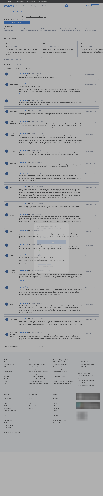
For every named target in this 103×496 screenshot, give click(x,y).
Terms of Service (44, 270)
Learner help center (51, 266)
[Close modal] (66, 224)
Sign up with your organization (44, 264)
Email (39, 234)
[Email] (51, 237)
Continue (51, 242)
